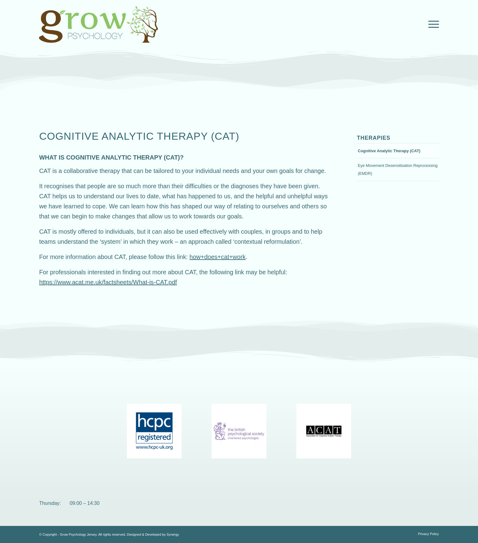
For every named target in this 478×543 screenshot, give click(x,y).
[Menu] (431, 24)
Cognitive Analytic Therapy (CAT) (389, 151)
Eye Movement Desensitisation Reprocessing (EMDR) (398, 169)
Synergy (173, 534)
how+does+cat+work (218, 257)
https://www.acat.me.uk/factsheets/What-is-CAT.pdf (108, 282)
